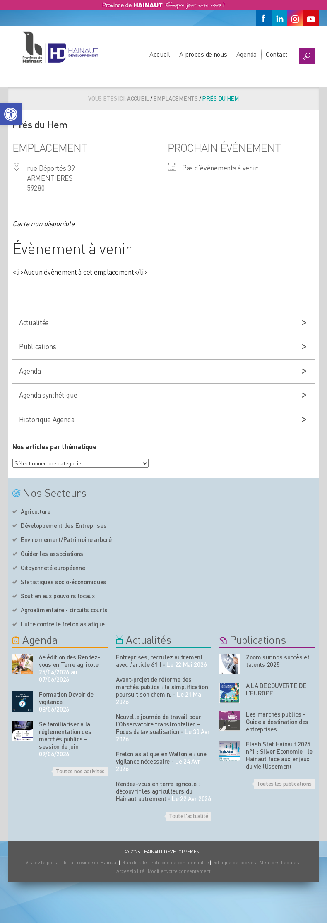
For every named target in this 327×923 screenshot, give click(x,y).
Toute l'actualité (188, 815)
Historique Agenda (46, 419)
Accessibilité (130, 871)
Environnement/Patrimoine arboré (66, 539)
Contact (277, 54)
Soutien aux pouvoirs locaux (58, 596)
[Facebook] (264, 18)
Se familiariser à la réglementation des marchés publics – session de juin (65, 735)
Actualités (34, 322)
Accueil (159, 54)
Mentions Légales (279, 862)
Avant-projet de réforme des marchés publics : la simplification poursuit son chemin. (162, 686)
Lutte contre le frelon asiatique (62, 624)
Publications (37, 346)
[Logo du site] (60, 47)
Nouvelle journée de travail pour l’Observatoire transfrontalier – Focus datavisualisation (158, 724)
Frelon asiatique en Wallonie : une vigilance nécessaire (161, 757)
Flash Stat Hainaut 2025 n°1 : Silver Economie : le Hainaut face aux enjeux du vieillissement (279, 755)
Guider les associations (52, 553)
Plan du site (134, 862)
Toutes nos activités (80, 770)
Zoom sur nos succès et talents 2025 (277, 661)
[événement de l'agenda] (22, 664)
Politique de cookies (234, 862)
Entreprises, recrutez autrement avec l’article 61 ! (159, 661)
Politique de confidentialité (180, 862)
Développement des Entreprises (63, 525)
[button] (11, 114)
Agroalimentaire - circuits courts (64, 610)
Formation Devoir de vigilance (66, 697)
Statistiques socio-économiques (63, 582)
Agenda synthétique (48, 394)
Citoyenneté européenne (53, 567)
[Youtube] (311, 18)
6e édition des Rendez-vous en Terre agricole (69, 660)
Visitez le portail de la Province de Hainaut (72, 862)
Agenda (246, 54)
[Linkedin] (279, 18)
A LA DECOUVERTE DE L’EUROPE (276, 689)
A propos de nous (203, 54)
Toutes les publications (284, 783)
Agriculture (35, 511)
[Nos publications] (229, 664)
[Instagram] (295, 18)
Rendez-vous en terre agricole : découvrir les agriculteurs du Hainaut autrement (158, 791)
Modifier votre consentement (179, 871)
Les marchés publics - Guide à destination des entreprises (277, 721)
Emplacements (175, 98)
